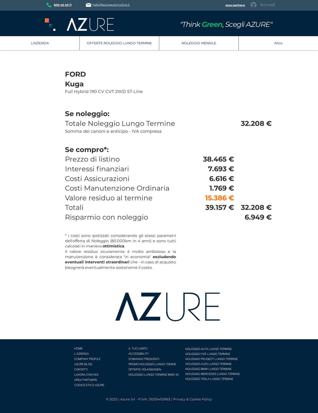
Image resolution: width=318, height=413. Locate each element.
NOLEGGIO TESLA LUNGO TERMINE (209, 379)
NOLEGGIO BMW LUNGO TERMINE (208, 369)
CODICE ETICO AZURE (89, 385)
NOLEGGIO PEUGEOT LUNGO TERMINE (211, 359)
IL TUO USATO (138, 348)
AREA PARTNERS (85, 380)
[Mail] (88, 5)
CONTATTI (81, 369)
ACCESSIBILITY (139, 353)
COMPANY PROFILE (87, 359)
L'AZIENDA (81, 353)
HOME (78, 348)
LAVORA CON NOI (86, 374)
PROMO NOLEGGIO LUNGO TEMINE (152, 364)
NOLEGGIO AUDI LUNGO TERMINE (208, 364)
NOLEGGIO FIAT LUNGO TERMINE (207, 354)
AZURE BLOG (83, 364)
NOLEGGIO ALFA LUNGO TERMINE (208, 349)
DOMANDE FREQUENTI (144, 359)
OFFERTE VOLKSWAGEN (145, 369)
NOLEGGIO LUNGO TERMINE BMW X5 (154, 374)
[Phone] (48, 5)
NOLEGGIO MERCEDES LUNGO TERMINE (212, 374)
